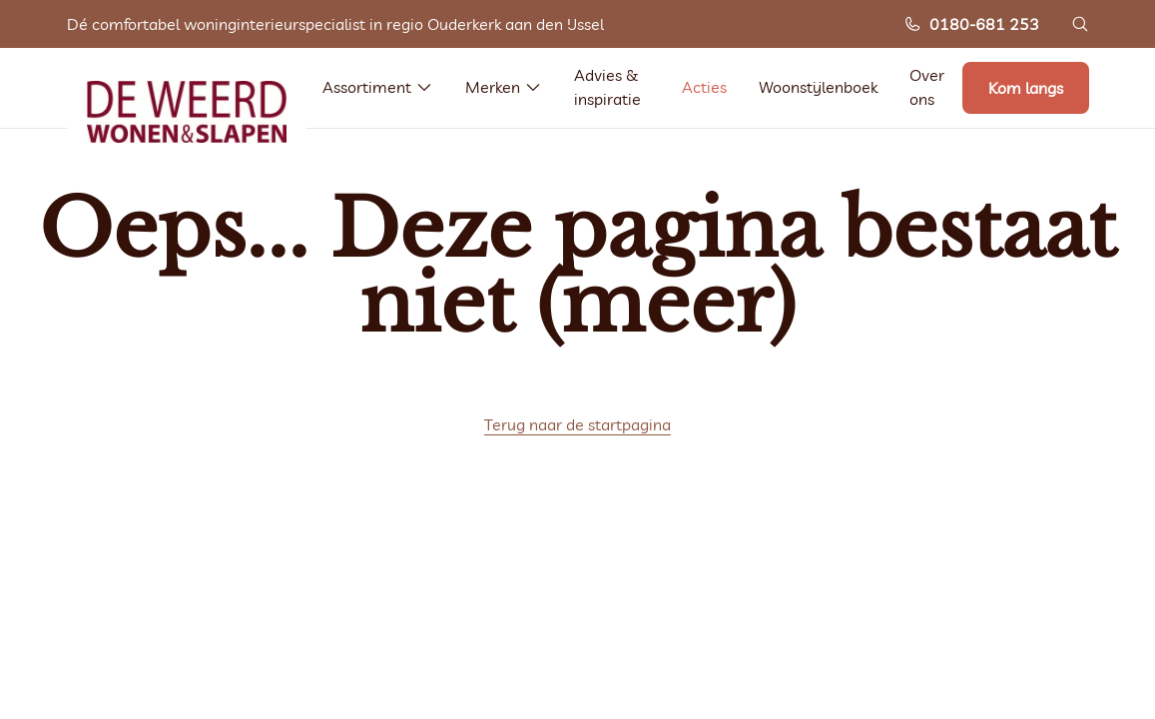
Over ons (926, 87)
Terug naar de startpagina (577, 424)
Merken (503, 87)
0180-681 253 (971, 24)
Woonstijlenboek (818, 87)
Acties (704, 87)
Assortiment (377, 87)
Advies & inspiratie (607, 87)
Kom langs (1025, 88)
